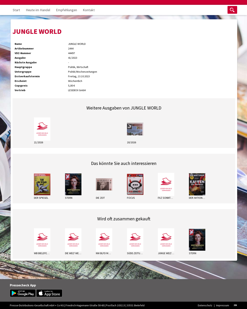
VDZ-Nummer (23, 53)
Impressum (222, 305)
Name (18, 44)
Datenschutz (205, 305)
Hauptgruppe (23, 67)
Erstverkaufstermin (27, 76)
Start (16, 10)
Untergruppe (23, 71)
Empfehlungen (66, 10)
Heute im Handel (38, 10)
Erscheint (21, 81)
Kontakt (89, 10)
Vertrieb (20, 90)
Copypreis (21, 85)
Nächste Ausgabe (26, 62)
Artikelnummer (24, 48)
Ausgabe (20, 57)
